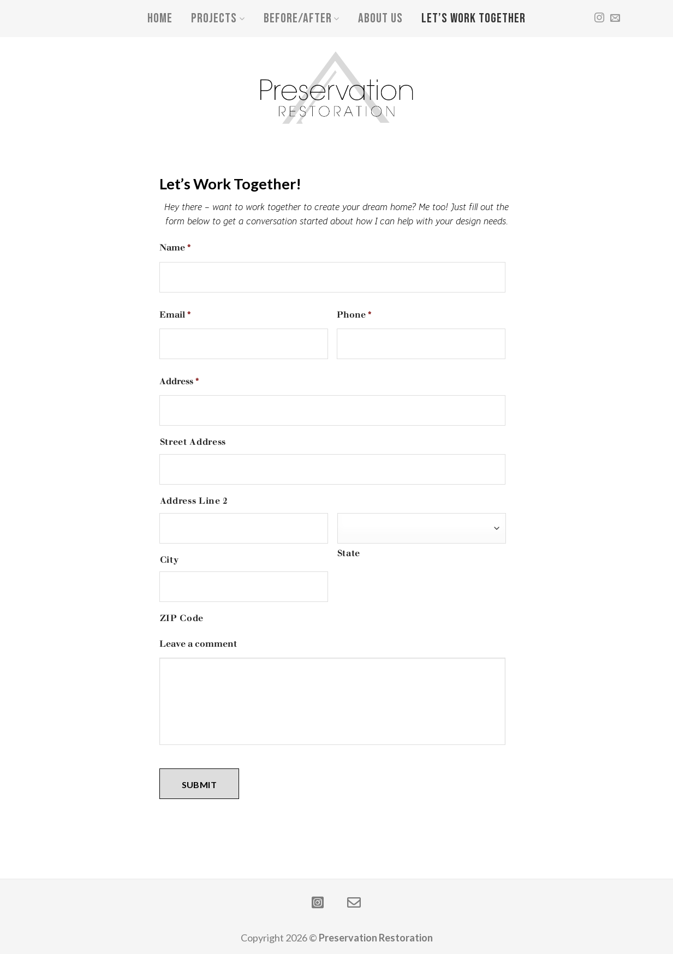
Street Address (193, 442)
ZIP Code (182, 618)
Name (175, 247)
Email (175, 314)
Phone (354, 314)
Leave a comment (198, 644)
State (348, 553)
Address (179, 381)
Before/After (302, 18)
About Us (380, 18)
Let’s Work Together (473, 18)
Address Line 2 (194, 501)
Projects (218, 18)
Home (159, 18)
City (169, 559)
